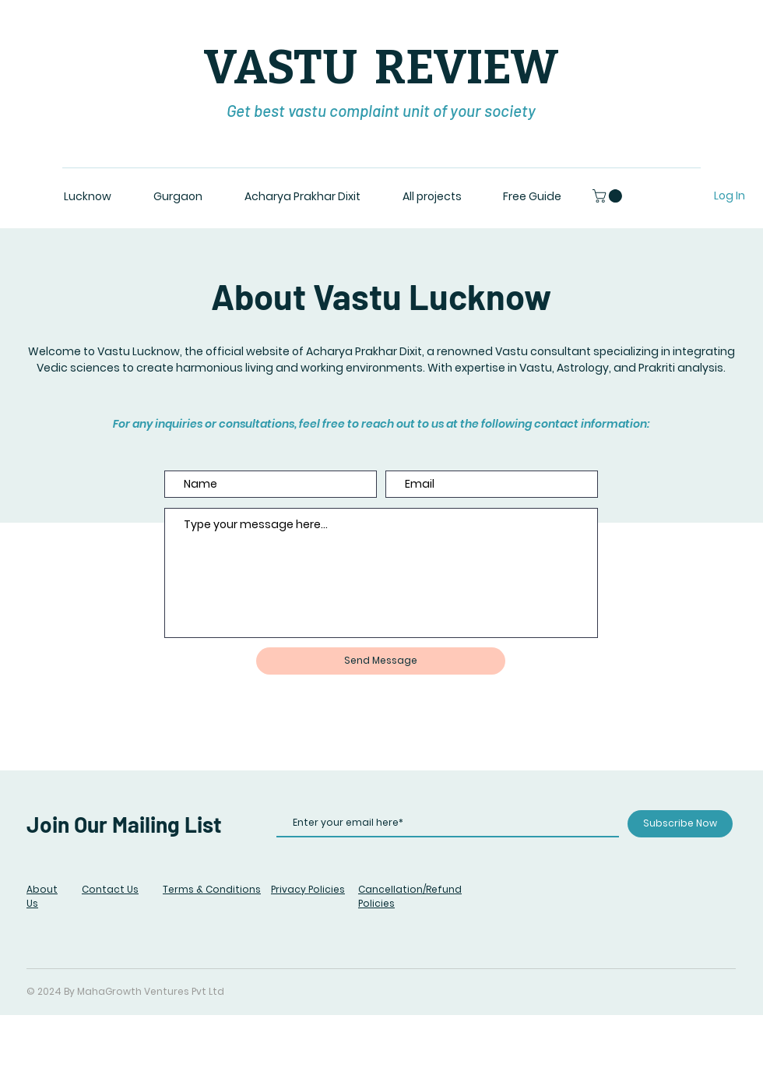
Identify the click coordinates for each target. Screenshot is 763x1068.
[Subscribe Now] (680, 823)
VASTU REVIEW (381, 68)
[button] (608, 196)
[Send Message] (380, 661)
